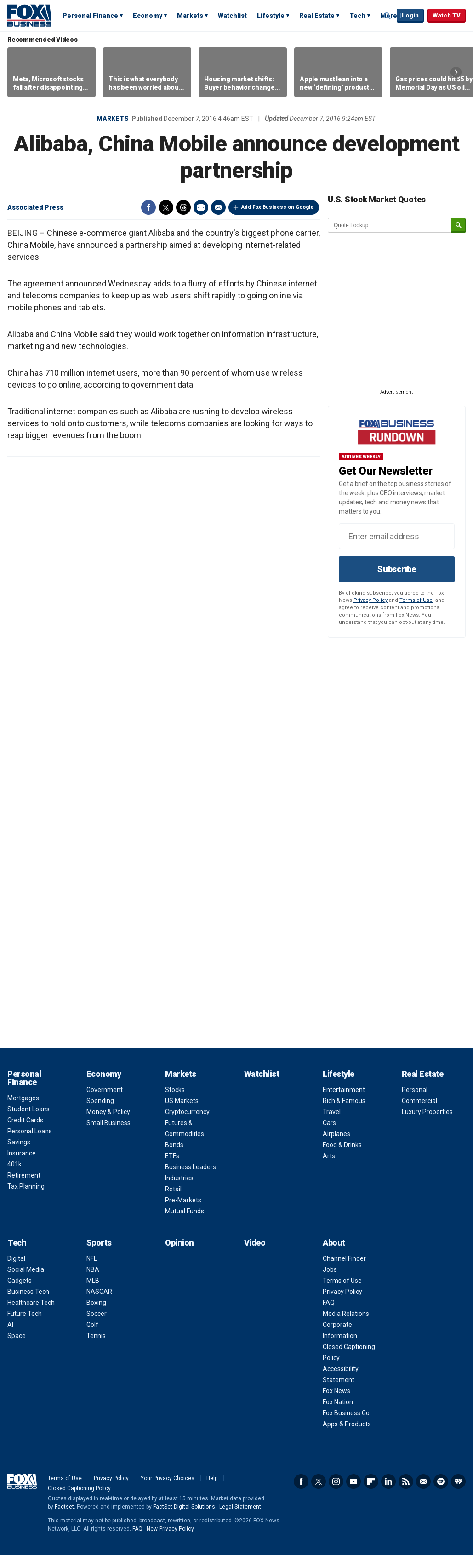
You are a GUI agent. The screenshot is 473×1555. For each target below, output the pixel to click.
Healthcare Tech (31, 1302)
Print (201, 207)
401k (14, 1164)
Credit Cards (25, 1120)
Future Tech (24, 1313)
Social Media (25, 1269)
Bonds (174, 1145)
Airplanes (336, 1134)
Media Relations (346, 1313)
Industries (179, 1178)
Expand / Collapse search (387, 16)
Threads (183, 207)
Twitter (166, 207)
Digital (16, 1258)
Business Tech (28, 1291)
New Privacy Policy (170, 1529)
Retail (173, 1189)
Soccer (96, 1313)
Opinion (179, 1242)
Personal (414, 1089)
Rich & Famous (344, 1100)
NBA (92, 1269)
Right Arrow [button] (456, 72)
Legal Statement (240, 1507)
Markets (190, 15)
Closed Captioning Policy (79, 1488)
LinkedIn (388, 1481)
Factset (64, 1507)
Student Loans (28, 1109)
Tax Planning (26, 1186)
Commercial (419, 1100)
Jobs (330, 1269)
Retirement (23, 1175)
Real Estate (317, 15)
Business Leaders (190, 1167)
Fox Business (29, 15)
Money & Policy (108, 1111)
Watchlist (232, 15)
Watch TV (447, 15)
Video (255, 1242)
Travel (332, 1111)
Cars (329, 1122)
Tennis (96, 1335)
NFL (91, 1258)
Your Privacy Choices (167, 1478)
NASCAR (99, 1291)
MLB (92, 1280)
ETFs (172, 1156)
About (334, 1242)
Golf (92, 1324)
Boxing (96, 1302)
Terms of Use (416, 600)
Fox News (336, 1391)
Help (211, 1478)
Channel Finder (344, 1258)
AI (10, 1324)
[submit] (458, 225)
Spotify (440, 1481)
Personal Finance (90, 15)
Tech (357, 15)
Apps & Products (347, 1424)
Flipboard (371, 1481)
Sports (99, 1242)
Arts (329, 1156)
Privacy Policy (370, 600)
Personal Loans (29, 1131)
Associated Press (35, 207)
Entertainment (344, 1089)
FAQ (329, 1302)
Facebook (148, 207)
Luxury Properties (427, 1111)
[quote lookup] (390, 225)
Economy (147, 15)
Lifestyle (271, 15)
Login (410, 15)
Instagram (336, 1481)
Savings (18, 1142)
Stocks (175, 1089)
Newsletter (423, 1481)
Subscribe (396, 569)
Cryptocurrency (187, 1111)
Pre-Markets (183, 1200)
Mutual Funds (184, 1211)
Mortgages (23, 1098)
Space (16, 1335)
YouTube (353, 1481)
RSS (406, 1481)
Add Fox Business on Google (277, 207)
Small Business (108, 1122)
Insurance (21, 1153)
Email (218, 207)
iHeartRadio (458, 1481)
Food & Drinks (342, 1145)
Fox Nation (338, 1402)
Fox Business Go (346, 1413)
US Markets (182, 1100)
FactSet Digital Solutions (184, 1507)
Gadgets (19, 1280)
